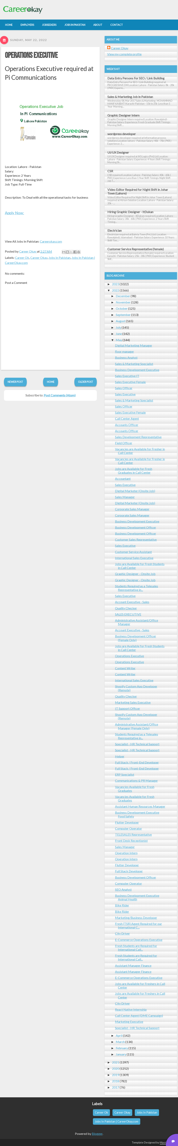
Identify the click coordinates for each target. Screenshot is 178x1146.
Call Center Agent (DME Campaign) (139, 1015)
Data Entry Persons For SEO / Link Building (136, 78)
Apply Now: (14, 213)
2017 (115, 1087)
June (119, 333)
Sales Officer (123, 388)
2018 (115, 1081)
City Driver (122, 933)
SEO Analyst (123, 889)
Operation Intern (126, 853)
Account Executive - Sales (132, 602)
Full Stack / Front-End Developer (137, 762)
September (123, 315)
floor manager (124, 351)
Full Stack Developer (129, 871)
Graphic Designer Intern (123, 115)
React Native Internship (131, 1009)
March (120, 1042)
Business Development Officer (135, 527)
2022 (115, 290)
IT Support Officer (127, 708)
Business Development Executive (137, 370)
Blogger (97, 1133)
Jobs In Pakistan (59, 257)
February (122, 1048)
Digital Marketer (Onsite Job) (135, 491)
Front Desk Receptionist (131, 840)
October (122, 308)
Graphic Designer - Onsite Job (135, 574)
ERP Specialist (124, 774)
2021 (115, 1062)
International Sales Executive (134, 558)
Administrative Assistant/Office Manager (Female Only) (136, 726)
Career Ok (22, 257)
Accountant (123, 478)
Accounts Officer (126, 425)
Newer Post (15, 381)
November (123, 302)
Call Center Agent (127, 418)
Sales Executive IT (127, 376)
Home (50, 381)
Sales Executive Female (130, 382)
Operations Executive (31, 55)
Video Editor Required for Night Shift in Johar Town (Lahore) (137, 191)
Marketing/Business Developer (136, 917)
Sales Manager (125, 497)
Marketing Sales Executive (133, 702)
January (121, 1054)
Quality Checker (126, 608)
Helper (119, 756)
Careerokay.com (51, 241)
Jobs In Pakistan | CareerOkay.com (116, 1121)
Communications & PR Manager (136, 780)
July (118, 327)
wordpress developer (121, 134)
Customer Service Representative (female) (135, 249)
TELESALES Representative (133, 834)
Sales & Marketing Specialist (134, 364)
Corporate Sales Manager (132, 509)
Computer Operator (128, 828)
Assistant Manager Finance (133, 965)
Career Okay (38, 257)
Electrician (114, 230)
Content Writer (125, 668)
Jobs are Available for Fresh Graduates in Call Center (133, 470)
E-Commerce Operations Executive (138, 940)
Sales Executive (125, 394)
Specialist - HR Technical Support (137, 744)
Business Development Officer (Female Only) (135, 638)
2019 (115, 1075)
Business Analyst (126, 357)
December (123, 296)
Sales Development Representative (138, 437)
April (119, 1035)
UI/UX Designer (118, 152)
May (119, 340)
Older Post (85, 381)
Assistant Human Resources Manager (140, 806)
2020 (115, 1068)
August (120, 321)
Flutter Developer (127, 822)
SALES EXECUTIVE (128, 614)
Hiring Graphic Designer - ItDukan (130, 212)
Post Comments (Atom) (60, 395)
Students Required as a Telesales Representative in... (136, 588)
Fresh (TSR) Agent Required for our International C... (138, 925)
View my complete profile (124, 54)
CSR (110, 171)
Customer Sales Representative (136, 539)
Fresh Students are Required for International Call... (136, 947)
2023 (115, 284)
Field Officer (123, 443)
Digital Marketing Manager (133, 345)
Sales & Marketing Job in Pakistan (130, 97)
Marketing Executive (129, 1021)
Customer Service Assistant (133, 552)
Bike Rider (122, 905)
